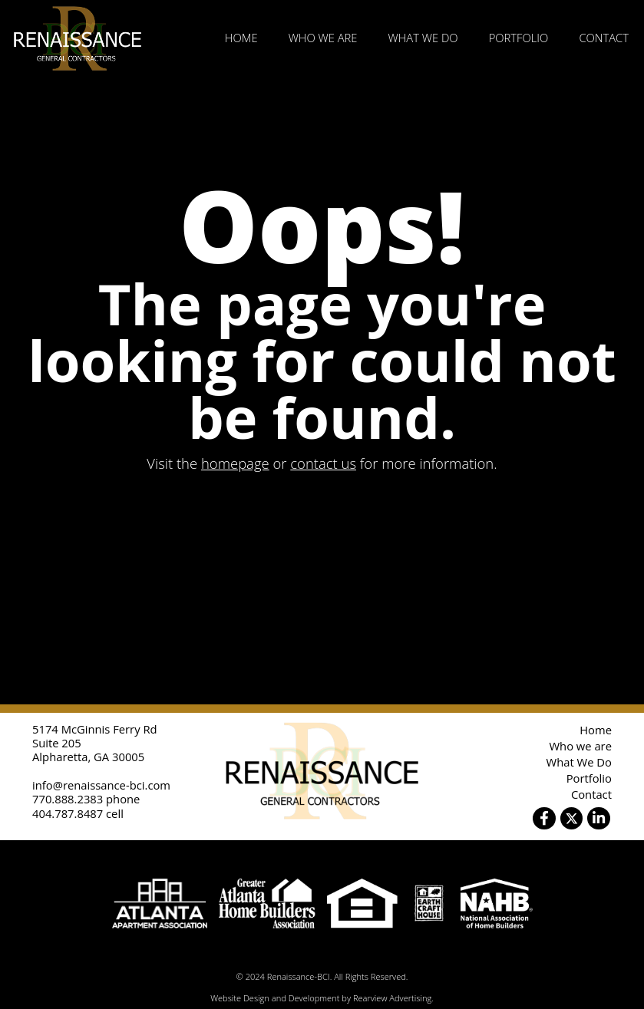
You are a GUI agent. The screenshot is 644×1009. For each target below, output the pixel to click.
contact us (323, 463)
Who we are (323, 37)
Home (241, 37)
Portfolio (519, 37)
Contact (604, 37)
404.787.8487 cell (78, 813)
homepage (235, 463)
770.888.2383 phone (86, 798)
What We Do (423, 37)
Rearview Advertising (392, 998)
